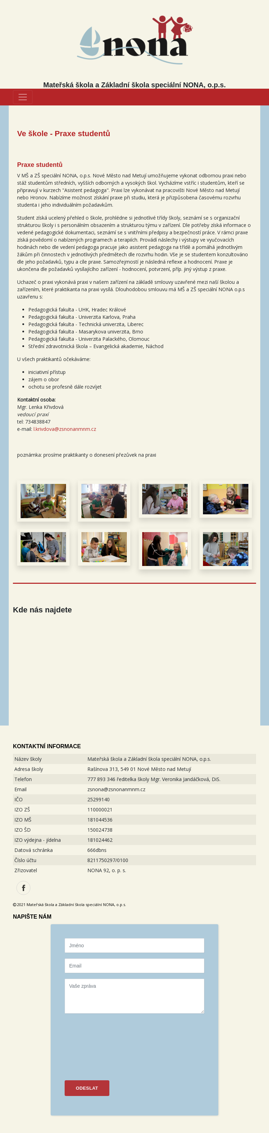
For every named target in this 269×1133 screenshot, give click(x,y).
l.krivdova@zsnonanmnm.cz (65, 429)
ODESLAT (87, 1088)
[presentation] (93, 1044)
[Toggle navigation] (22, 97)
